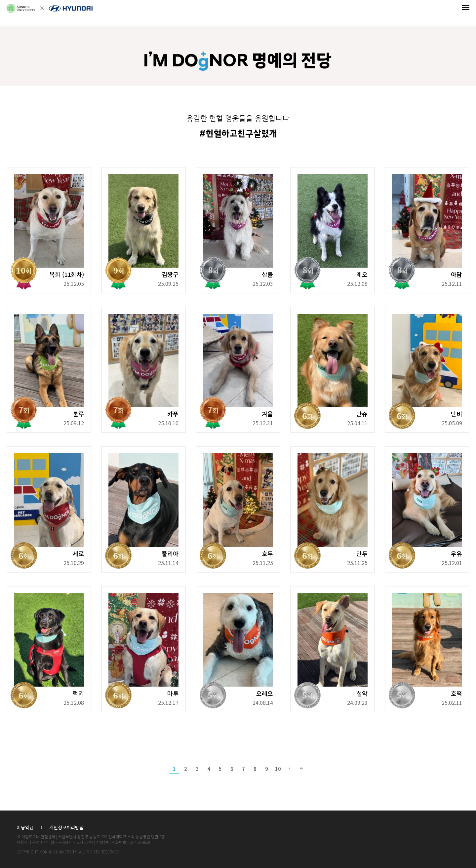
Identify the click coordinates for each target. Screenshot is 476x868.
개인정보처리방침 (66, 827)
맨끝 (301, 769)
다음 (289, 769)
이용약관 (25, 827)
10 (278, 768)
